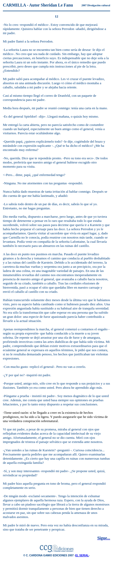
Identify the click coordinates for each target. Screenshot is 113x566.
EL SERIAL (82, 555)
